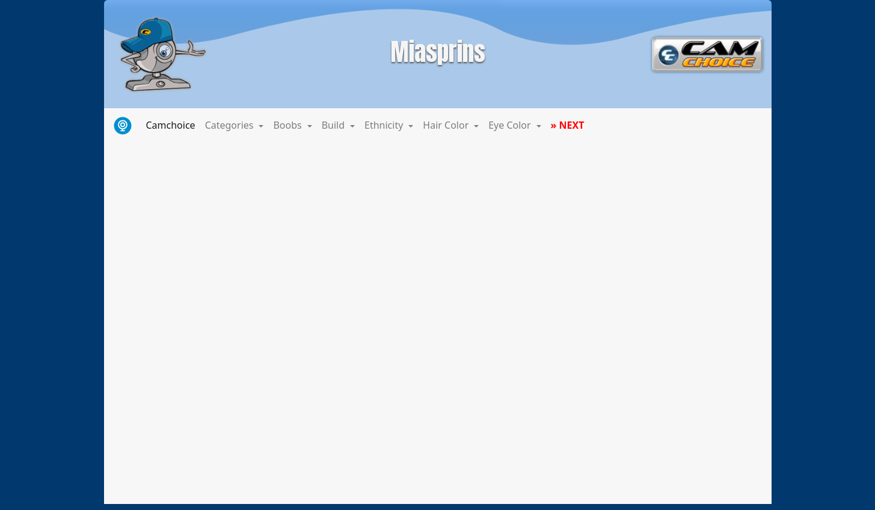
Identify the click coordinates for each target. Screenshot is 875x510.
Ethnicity (384, 125)
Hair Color (447, 125)
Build (335, 125)
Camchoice (173, 124)
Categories (230, 125)
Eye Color (510, 125)
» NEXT (568, 125)
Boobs (288, 125)
